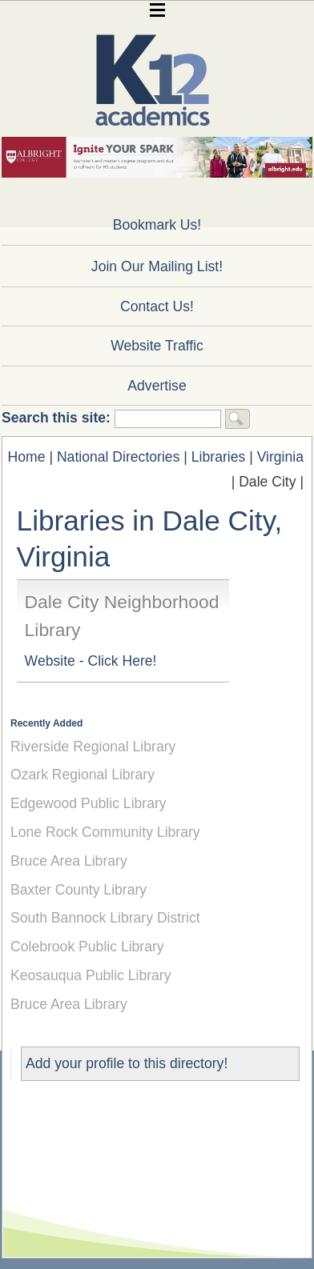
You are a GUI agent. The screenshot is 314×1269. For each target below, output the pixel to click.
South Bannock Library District (105, 918)
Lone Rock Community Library (105, 832)
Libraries (218, 457)
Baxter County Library (78, 890)
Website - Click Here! (91, 661)
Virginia (280, 457)
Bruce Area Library (68, 861)
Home (27, 457)
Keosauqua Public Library (90, 975)
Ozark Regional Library (82, 775)
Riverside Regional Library (92, 747)
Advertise (156, 386)
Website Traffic (157, 346)
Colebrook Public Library (87, 947)
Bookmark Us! (157, 225)
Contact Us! (157, 306)
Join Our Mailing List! (157, 266)
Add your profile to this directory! (126, 1063)
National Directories (118, 457)
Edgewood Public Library (88, 803)
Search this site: (58, 418)
